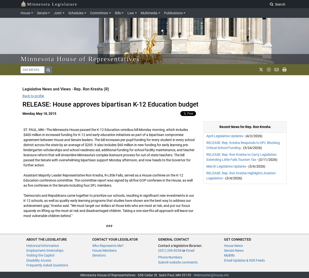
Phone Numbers (170, 257)
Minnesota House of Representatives (80, 59)
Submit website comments (178, 262)
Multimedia (149, 13)
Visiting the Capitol (40, 255)
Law (130, 13)
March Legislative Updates (226, 166)
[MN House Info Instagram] (269, 69)
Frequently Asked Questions (47, 265)
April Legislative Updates (224, 136)
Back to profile (33, 96)
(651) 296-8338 (170, 250)
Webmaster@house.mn (211, 275)
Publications (173, 13)
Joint (58, 13)
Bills (118, 13)
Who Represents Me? (108, 246)
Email (190, 250)
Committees (99, 13)
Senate (42, 13)
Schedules (76, 13)
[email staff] (277, 69)
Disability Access (38, 260)
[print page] (284, 69)
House (25, 13)
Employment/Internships (44, 250)
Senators (99, 255)
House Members (104, 250)
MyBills (229, 255)
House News (233, 246)
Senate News (234, 250)
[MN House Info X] (261, 69)
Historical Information (42, 246)
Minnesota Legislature (49, 4)
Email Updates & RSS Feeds (244, 260)
